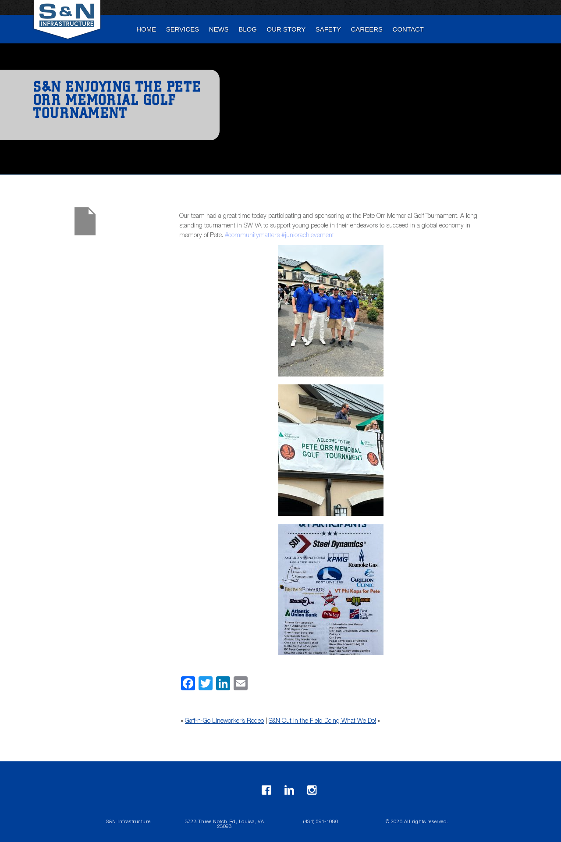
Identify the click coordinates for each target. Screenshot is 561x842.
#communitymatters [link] (252, 236)
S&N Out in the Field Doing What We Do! (322, 721)
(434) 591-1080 (320, 822)
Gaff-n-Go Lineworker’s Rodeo (224, 721)
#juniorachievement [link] (307, 236)
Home (146, 29)
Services (182, 29)
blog (247, 29)
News (219, 29)
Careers (367, 29)
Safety (328, 29)
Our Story (286, 29)
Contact (408, 29)
